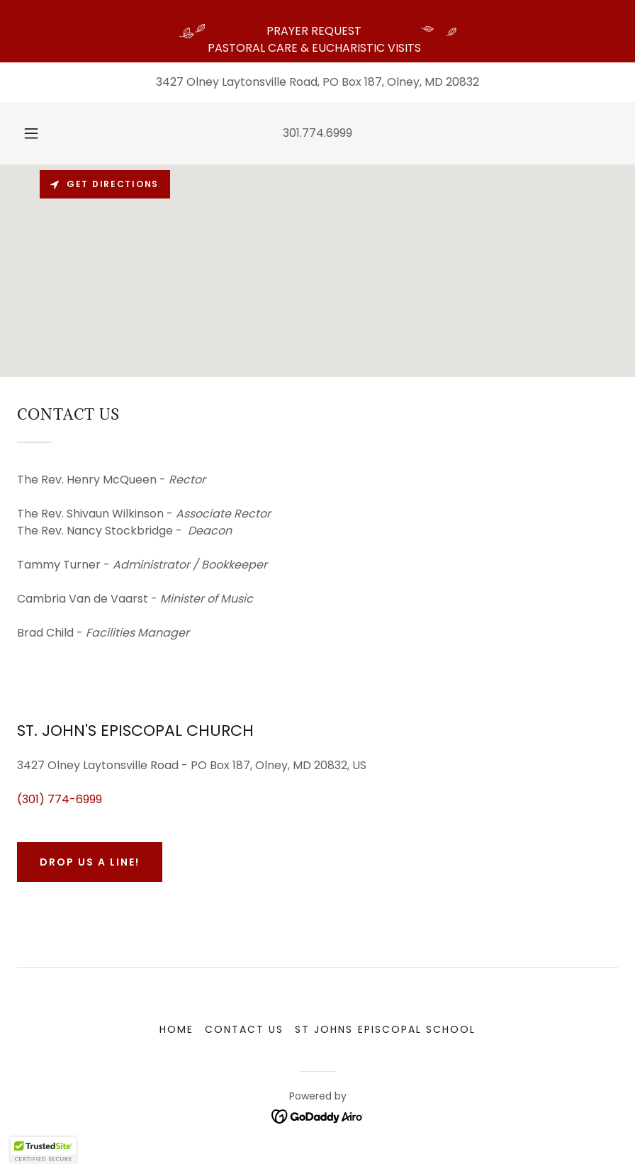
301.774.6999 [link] (317, 133)
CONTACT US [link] (244, 1029)
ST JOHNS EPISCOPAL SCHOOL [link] (385, 1029)
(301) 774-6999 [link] (59, 799)
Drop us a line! (90, 862)
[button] (43, 133)
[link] (317, 1115)
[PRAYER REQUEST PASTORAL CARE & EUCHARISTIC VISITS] (317, 31)
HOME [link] (176, 1029)
